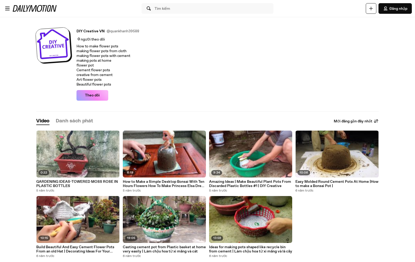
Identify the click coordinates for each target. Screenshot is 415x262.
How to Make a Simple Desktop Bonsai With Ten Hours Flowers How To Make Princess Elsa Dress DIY (164, 184)
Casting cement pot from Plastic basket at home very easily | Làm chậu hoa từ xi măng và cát (164, 249)
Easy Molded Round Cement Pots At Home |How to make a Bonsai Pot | (336, 184)
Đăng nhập (395, 8)
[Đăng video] (371, 8)
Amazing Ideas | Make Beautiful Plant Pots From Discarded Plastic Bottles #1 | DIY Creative (250, 184)
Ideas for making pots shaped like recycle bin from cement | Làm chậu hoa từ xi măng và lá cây (250, 249)
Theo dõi (92, 95)
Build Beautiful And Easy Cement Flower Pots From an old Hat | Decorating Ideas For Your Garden (75, 249)
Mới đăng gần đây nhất (356, 121)
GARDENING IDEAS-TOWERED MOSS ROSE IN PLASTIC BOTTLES (77, 184)
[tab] (42, 121)
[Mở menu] (7, 8)
